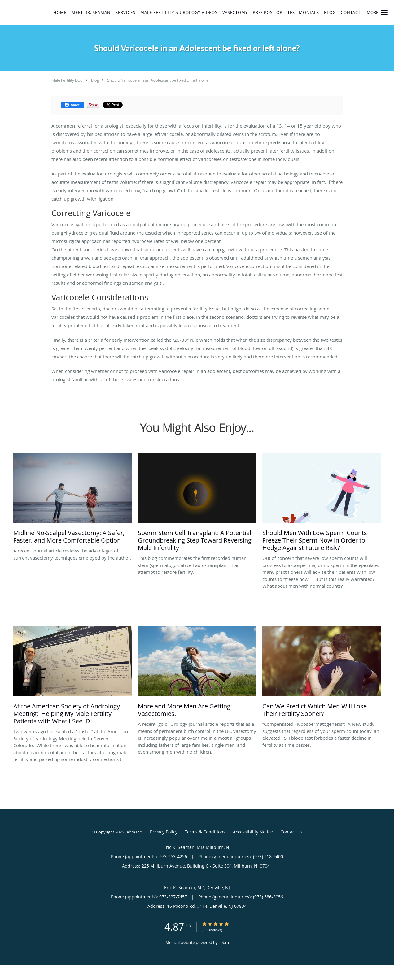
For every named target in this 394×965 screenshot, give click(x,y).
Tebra (224, 942)
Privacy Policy (163, 832)
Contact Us (291, 832)
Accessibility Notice (253, 832)
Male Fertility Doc (66, 80)
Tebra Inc (133, 832)
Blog (95, 80)
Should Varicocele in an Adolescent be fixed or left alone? (158, 80)
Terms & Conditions (205, 832)
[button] (384, 12)
